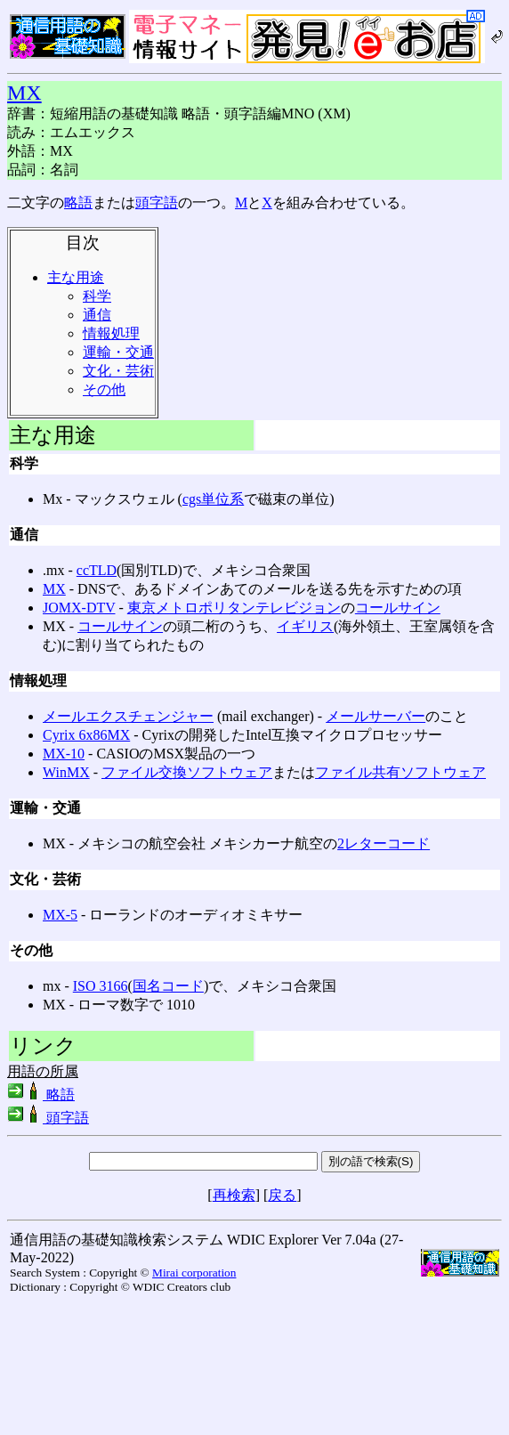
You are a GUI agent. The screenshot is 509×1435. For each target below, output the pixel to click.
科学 (97, 296)
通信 (97, 314)
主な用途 (75, 277)
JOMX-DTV (79, 607)
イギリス (305, 626)
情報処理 (111, 333)
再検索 (234, 1195)
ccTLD (97, 570)
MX (24, 92)
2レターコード (383, 843)
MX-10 (64, 753)
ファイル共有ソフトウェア (400, 772)
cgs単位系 (213, 499)
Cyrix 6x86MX (86, 734)
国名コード (168, 985)
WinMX (66, 772)
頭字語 (156, 202)
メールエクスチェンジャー (128, 716)
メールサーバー (375, 716)
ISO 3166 (100, 985)
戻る (282, 1195)
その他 (104, 389)
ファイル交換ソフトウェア (186, 772)
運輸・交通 (118, 352)
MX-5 (60, 914)
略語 (78, 202)
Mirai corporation (194, 1272)
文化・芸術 (118, 370)
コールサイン (397, 607)
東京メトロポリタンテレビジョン (234, 607)
